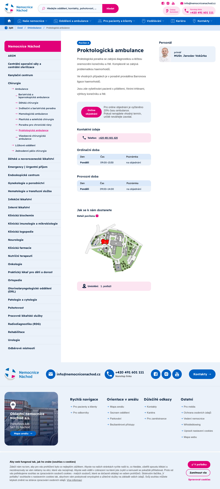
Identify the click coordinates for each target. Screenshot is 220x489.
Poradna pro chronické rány (33, 124)
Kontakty (200, 374)
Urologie (14, 340)
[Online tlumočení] (171, 10)
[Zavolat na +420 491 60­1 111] (199, 10)
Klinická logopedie (20, 231)
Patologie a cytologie (22, 299)
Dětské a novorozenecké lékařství (31, 158)
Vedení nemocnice (193, 418)
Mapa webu (189, 437)
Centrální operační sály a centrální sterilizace (24, 65)
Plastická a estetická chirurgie (34, 119)
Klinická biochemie (21, 215)
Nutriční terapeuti (20, 255)
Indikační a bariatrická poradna (35, 108)
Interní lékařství (19, 207)
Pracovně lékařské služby (25, 315)
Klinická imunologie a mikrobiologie (33, 223)
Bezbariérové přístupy (120, 424)
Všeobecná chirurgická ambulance (30, 137)
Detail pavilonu (86, 216)
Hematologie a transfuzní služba (30, 191)
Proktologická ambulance (31, 130)
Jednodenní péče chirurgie (29, 150)
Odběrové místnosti (21, 348)
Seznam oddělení (118, 412)
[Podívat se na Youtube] (173, 3)
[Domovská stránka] (21, 374)
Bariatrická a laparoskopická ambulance (32, 96)
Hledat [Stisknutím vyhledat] (110, 8)
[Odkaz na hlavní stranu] (18, 8)
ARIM (12, 55)
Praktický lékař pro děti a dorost (30, 272)
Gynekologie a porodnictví (26, 183)
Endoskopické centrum (23, 175)
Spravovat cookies (199, 479)
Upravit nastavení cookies (197, 430)
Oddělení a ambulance (39, 28)
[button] (32, 21)
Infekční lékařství (20, 199)
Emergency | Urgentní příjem (27, 166)
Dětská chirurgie (26, 102)
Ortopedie (15, 280)
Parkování (114, 418)
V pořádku (199, 464)
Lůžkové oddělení (23, 145)
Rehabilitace (16, 332)
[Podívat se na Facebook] (163, 3)
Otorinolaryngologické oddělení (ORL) (29, 290)
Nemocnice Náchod (64, 28)
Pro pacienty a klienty (83, 406)
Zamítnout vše (198, 472)
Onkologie (15, 264)
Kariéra (178, 21)
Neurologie (15, 239)
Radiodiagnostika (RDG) (24, 324)
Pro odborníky (79, 412)
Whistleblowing (191, 424)
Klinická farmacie (19, 247)
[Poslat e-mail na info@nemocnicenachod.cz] (198, 3)
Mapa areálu (21, 433)
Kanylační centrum (20, 75)
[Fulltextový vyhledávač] (70, 8)
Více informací (74, 480)
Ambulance (98, 28)
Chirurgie (83, 28)
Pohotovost (16, 307)
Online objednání (91, 112)
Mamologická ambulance (31, 113)
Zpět (9, 28)
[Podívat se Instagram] (168, 3)
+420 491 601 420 (108, 138)
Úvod (20, 28)
